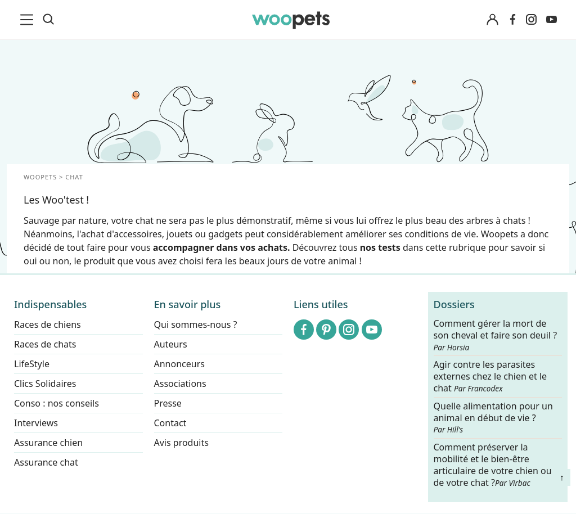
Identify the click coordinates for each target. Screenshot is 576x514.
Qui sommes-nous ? (195, 324)
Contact (170, 423)
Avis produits (181, 442)
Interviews (36, 423)
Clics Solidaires (45, 383)
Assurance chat (46, 462)
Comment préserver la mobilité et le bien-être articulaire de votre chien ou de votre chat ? (493, 464)
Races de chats (45, 344)
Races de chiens (47, 324)
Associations (180, 383)
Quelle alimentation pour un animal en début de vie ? (493, 417)
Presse (168, 403)
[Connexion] (492, 19)
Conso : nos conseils (56, 403)
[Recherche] (48, 19)
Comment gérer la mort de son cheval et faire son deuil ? (495, 335)
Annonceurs (179, 364)
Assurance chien (48, 442)
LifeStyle (32, 364)
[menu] (28, 19)
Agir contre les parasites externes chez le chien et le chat (490, 377)
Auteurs (170, 344)
